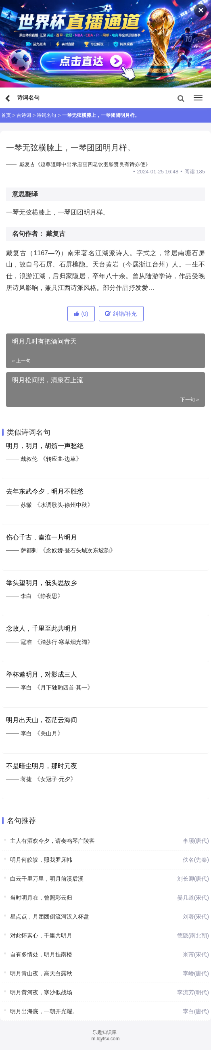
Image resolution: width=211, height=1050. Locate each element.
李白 (26, 596)
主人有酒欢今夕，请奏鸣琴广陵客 (52, 841)
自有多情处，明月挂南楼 (41, 954)
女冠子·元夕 (55, 779)
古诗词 (24, 115)
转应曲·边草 (61, 459)
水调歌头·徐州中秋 (63, 505)
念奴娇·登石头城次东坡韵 (78, 550)
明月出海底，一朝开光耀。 (44, 1011)
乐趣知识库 (104, 1032)
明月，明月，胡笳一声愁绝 (45, 445)
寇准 (26, 642)
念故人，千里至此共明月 (41, 628)
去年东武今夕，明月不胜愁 (45, 491)
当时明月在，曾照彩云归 (41, 897)
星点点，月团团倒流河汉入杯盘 (49, 916)
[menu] (198, 97)
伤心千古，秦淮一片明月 (41, 537)
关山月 (48, 733)
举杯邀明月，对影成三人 (41, 674)
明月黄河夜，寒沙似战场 (41, 992)
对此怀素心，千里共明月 (41, 935)
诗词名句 (46, 115)
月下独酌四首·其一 (63, 687)
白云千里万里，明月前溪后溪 (47, 878)
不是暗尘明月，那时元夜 (41, 765)
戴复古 (55, 233)
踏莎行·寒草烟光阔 (63, 642)
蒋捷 (26, 779)
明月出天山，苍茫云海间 (41, 720)
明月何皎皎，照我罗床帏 (41, 859)
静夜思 (48, 596)
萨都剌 (29, 550)
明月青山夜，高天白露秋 (41, 973)
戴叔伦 (29, 459)
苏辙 (26, 505)
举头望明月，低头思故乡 (41, 582)
